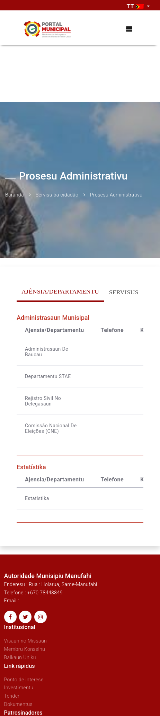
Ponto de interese (24, 679)
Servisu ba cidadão (57, 195)
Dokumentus (18, 704)
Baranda (14, 195)
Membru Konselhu (24, 649)
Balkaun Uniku (20, 657)
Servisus (124, 292)
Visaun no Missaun (25, 641)
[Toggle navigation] (129, 29)
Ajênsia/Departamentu (60, 291)
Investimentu (19, 688)
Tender (12, 696)
